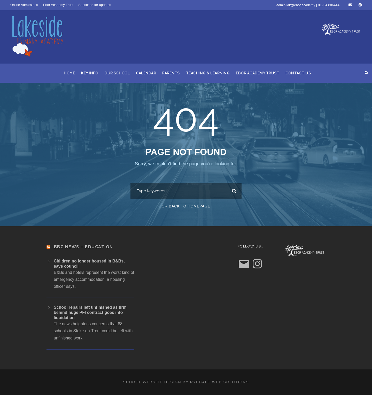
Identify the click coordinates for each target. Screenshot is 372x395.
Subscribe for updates (94, 5)
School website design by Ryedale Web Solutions (186, 382)
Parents (171, 73)
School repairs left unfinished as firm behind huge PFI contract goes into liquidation (90, 312)
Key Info (89, 73)
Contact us (298, 73)
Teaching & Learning (208, 73)
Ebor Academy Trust (58, 5)
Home (69, 73)
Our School (117, 73)
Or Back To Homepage (186, 206)
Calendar (146, 73)
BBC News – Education (83, 246)
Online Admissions (24, 5)
